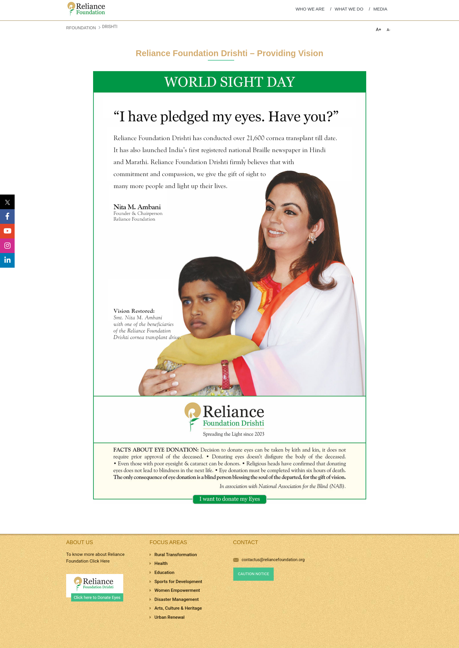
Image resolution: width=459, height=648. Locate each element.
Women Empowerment (177, 590)
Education (164, 572)
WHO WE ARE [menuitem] (310, 8)
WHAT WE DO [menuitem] (349, 8)
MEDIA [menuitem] (380, 8)
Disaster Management (177, 599)
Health (161, 563)
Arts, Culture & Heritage (178, 608)
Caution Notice (253, 574)
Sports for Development (178, 581)
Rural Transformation (176, 554)
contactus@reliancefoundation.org (269, 559)
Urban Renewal (170, 617)
